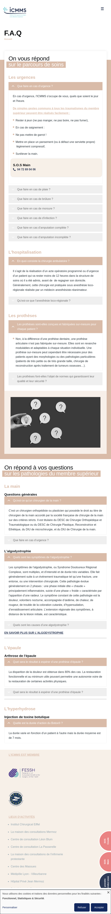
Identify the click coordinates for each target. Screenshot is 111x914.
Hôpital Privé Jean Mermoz (73, 848)
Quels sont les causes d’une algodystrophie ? (38, 639)
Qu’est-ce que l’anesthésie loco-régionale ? (42, 305)
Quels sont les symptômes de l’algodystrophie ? (40, 571)
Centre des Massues (69, 835)
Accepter (99, 907)
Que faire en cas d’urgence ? (33, 86)
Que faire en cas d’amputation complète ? (41, 227)
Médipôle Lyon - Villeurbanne (31, 848)
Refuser (82, 907)
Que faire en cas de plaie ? (32, 189)
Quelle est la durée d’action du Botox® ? (35, 737)
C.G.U (34, 887)
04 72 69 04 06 (27, 168)
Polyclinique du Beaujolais (29, 855)
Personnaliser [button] (9, 907)
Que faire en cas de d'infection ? (35, 218)
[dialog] (55, 902)
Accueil (8, 38)
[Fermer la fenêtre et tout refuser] (108, 892)
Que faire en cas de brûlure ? (33, 199)
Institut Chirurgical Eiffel (27, 811)
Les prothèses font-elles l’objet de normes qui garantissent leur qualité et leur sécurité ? (54, 382)
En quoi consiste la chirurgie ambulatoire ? (41, 261)
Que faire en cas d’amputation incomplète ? (42, 237)
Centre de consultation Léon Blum (34, 823)
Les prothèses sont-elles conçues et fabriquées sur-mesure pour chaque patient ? (54, 330)
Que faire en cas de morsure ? (34, 208)
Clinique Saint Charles (27, 863)
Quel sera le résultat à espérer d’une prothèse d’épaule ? (45, 676)
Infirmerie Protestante (70, 855)
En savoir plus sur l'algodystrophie (35, 645)
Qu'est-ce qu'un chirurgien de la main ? (34, 510)
